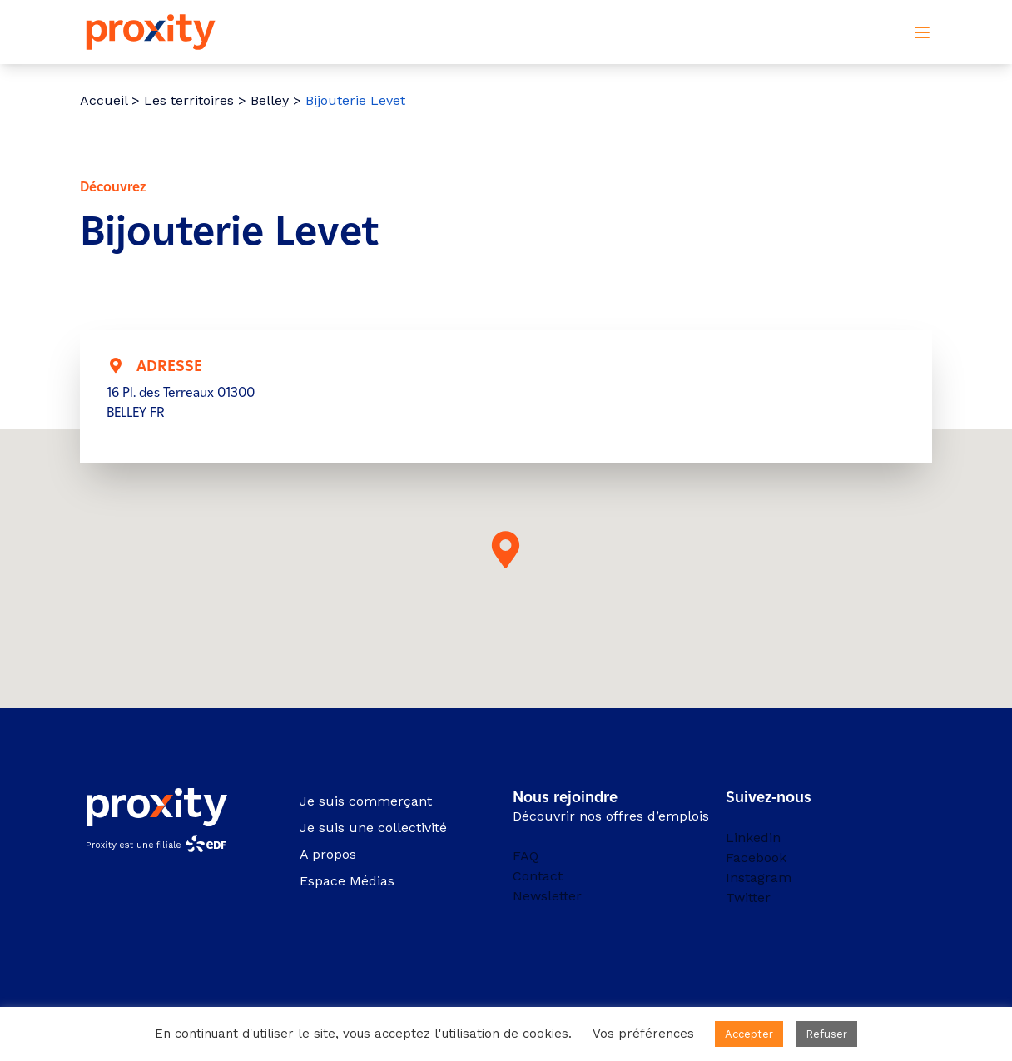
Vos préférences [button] (643, 1033)
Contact (538, 876)
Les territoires (189, 100)
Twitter (748, 897)
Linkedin (753, 837)
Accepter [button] (749, 1034)
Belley (270, 100)
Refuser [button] (826, 1034)
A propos (328, 854)
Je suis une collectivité (373, 827)
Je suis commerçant (366, 801)
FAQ (525, 856)
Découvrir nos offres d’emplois (611, 816)
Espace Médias (347, 881)
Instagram (758, 877)
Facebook (756, 857)
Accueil (103, 100)
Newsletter (547, 896)
